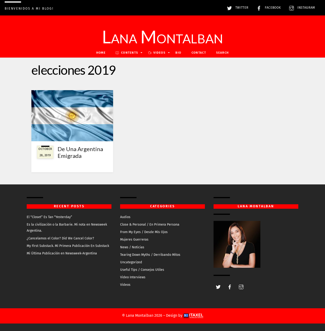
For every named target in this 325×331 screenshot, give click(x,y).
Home (101, 52)
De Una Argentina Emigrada (80, 152)
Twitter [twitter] (236, 8)
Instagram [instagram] (301, 8)
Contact (199, 52)
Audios (125, 217)
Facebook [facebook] (267, 8)
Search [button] (222, 52)
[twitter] (218, 287)
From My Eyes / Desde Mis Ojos (144, 232)
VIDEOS (156, 52)
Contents (127, 52)
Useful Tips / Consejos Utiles (142, 270)
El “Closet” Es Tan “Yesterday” (49, 217)
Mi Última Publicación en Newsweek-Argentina (62, 253)
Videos (125, 285)
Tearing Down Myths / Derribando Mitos (150, 255)
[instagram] (241, 287)
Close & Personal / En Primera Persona (149, 225)
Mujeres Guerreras (134, 240)
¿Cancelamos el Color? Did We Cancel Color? (60, 238)
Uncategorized (131, 262)
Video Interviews (132, 277)
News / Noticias (132, 247)
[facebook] (229, 287)
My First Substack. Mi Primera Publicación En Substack (68, 246)
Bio (178, 52)
